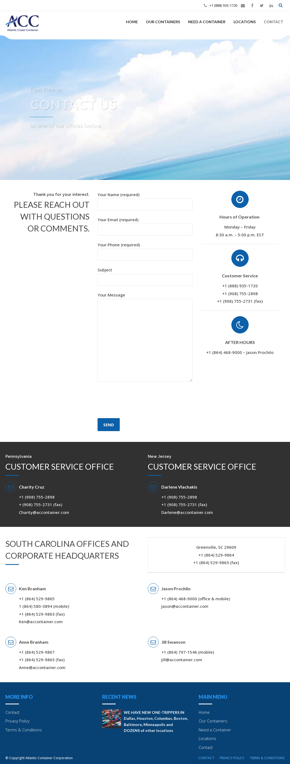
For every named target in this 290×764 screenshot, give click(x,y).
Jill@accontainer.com (181, 659)
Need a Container (206, 21)
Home (132, 21)
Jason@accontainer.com (184, 606)
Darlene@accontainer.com (187, 512)
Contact (273, 21)
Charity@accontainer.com (44, 512)
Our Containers (163, 21)
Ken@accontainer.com (41, 621)
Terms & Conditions (23, 729)
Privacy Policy (17, 721)
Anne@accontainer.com (42, 667)
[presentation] (139, 412)
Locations (245, 21)
